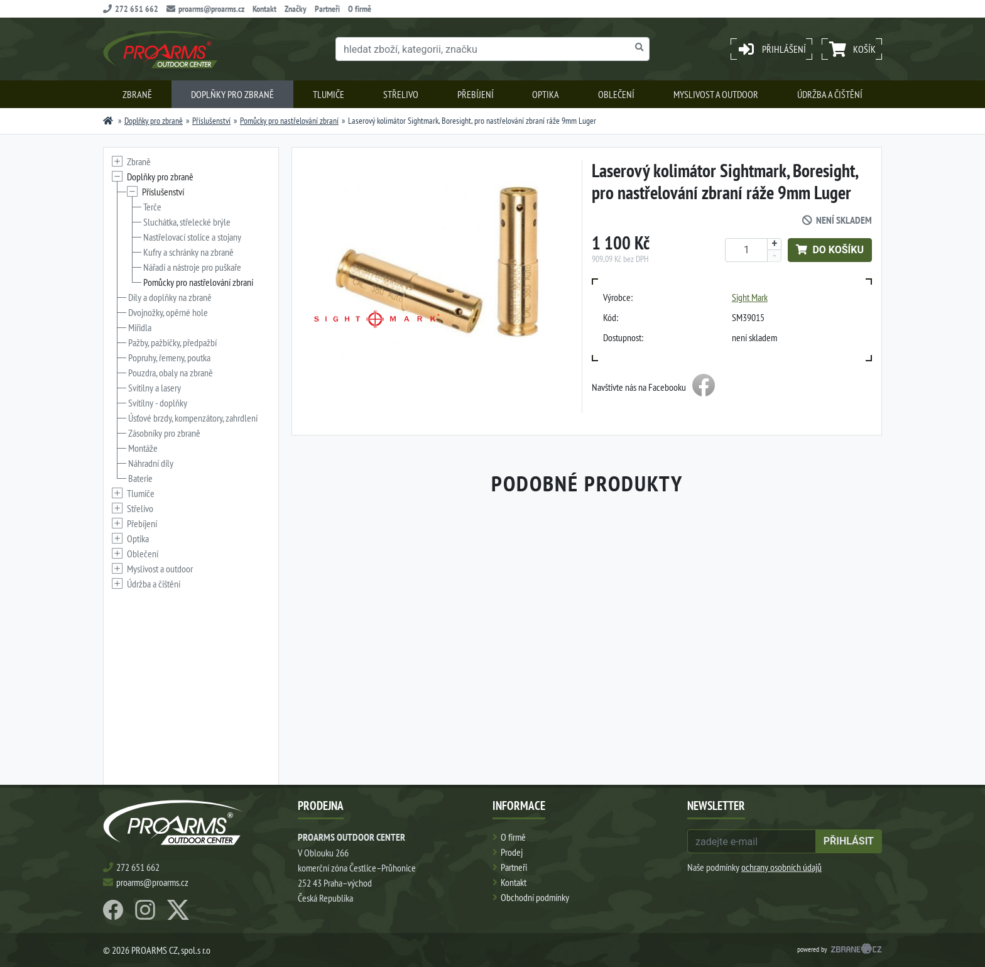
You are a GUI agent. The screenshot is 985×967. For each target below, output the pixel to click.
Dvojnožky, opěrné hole (168, 312)
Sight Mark (750, 297)
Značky (296, 8)
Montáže (143, 448)
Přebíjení (475, 94)
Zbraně (137, 94)
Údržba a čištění (830, 94)
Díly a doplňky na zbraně (170, 297)
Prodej (512, 852)
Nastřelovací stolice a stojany (192, 237)
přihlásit (849, 841)
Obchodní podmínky (535, 897)
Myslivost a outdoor (715, 94)
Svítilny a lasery (154, 387)
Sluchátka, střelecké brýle (187, 222)
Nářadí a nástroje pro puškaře (192, 267)
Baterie (140, 478)
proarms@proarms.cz (205, 8)
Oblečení (616, 94)
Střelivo (400, 94)
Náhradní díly (150, 463)
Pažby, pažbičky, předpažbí (172, 342)
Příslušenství (211, 120)
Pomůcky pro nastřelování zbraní (289, 120)
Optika (545, 94)
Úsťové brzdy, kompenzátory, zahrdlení (193, 418)
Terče (152, 206)
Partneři (327, 8)
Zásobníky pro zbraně (164, 433)
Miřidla (139, 327)
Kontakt (264, 8)
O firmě (359, 8)
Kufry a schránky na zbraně (188, 252)
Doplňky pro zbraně (232, 94)
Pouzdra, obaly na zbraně (170, 372)
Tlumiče (328, 94)
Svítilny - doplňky (157, 402)
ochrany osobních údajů (781, 867)
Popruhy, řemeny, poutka (169, 357)
